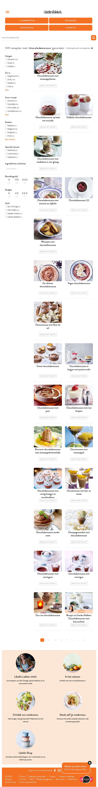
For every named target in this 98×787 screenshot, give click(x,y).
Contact (23, 779)
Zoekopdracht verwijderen (78, 48)
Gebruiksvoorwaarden (37, 776)
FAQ (32, 779)
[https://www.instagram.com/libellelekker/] (59, 770)
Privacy (22, 776)
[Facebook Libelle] (54, 770)
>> (84, 640)
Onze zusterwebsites (28, 782)
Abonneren (60, 779)
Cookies (52, 776)
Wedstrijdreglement (45, 779)
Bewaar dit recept (48, 86)
